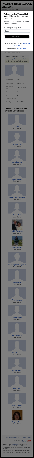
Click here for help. (22, 48)
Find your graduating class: (12, 27)
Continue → (17, 37)
